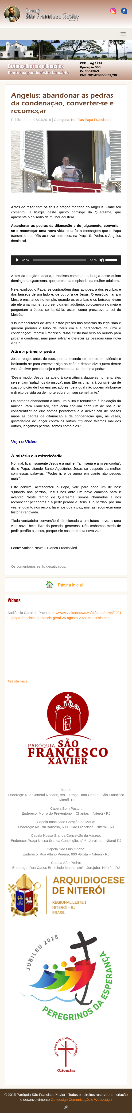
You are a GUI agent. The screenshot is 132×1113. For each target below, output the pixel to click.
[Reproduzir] (17, 260)
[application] (66, 260)
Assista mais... (19, 681)
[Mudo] (101, 260)
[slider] (59, 260)
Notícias (77, 120)
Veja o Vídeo (24, 441)
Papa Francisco (97, 120)
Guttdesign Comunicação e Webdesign (81, 1099)
